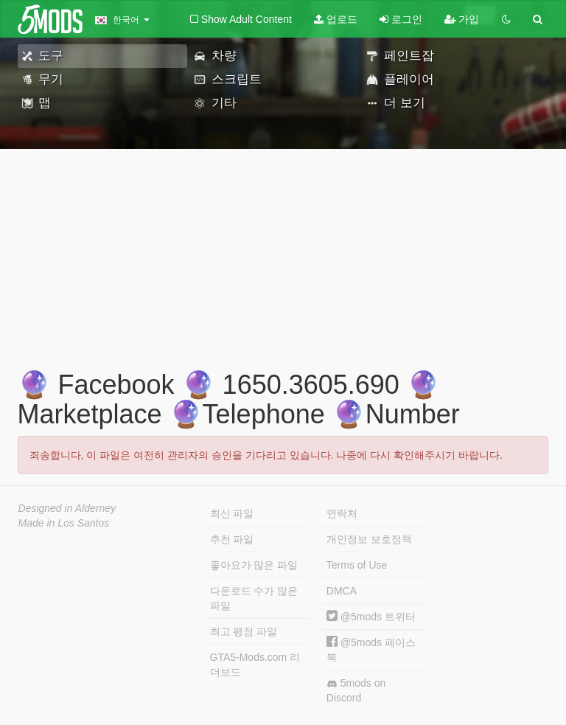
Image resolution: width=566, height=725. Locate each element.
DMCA (341, 591)
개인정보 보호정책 (369, 539)
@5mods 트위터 (371, 616)
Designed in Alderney (67, 508)
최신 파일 (232, 513)
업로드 (335, 19)
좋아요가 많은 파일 (254, 565)
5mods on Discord (355, 690)
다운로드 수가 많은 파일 (254, 598)
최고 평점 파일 (244, 631)
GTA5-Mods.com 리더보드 (255, 664)
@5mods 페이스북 (371, 649)
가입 (462, 19)
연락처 (341, 513)
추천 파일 (232, 539)
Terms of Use (356, 565)
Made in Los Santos (64, 523)
